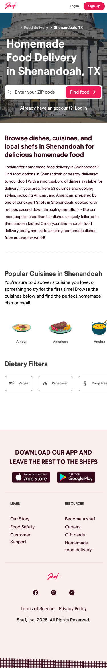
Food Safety (22, 527)
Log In (74, 6)
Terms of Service (37, 609)
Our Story (19, 519)
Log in (81, 108)
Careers (73, 527)
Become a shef (80, 519)
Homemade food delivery (78, 546)
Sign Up (94, 6)
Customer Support (20, 538)
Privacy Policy (73, 609)
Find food (83, 92)
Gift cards (75, 535)
